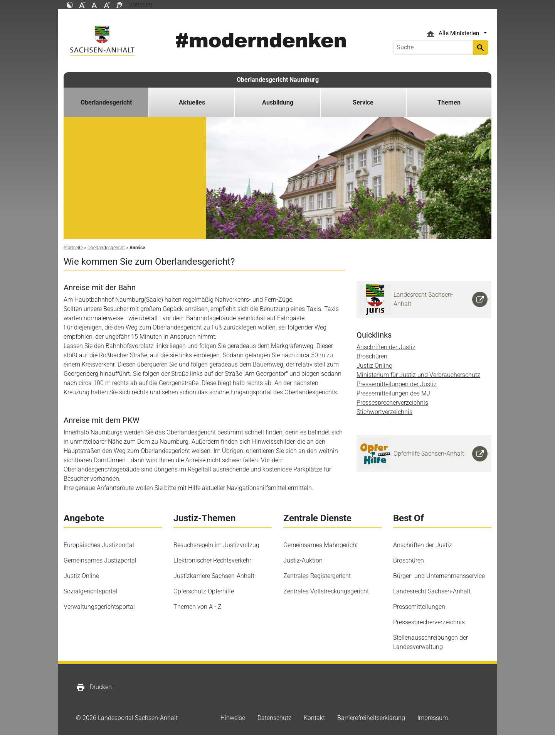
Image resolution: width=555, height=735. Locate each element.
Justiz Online (374, 365)
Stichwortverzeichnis (384, 412)
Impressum (432, 717)
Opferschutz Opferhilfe (203, 591)
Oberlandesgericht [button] (106, 102)
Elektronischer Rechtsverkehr (212, 560)
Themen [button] (449, 102)
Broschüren (372, 356)
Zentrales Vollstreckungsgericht (326, 591)
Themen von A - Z (197, 606)
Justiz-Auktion (303, 560)
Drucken (94, 687)
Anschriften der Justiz (386, 347)
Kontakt (314, 717)
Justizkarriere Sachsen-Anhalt (213, 576)
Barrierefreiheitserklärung (371, 717)
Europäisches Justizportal (99, 545)
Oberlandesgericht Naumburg (278, 79)
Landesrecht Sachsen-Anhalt (432, 591)
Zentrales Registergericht (317, 576)
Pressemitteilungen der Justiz (397, 384)
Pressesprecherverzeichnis (392, 402)
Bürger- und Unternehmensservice (439, 576)
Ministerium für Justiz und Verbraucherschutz (418, 374)
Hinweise (232, 717)
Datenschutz (274, 717)
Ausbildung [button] (277, 102)
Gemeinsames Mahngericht (320, 545)
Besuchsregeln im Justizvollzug (216, 545)
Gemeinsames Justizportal (100, 560)
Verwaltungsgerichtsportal (99, 606)
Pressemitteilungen (419, 606)
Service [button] (363, 102)
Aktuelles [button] (192, 102)
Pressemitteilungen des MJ (393, 393)
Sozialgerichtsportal (91, 591)
